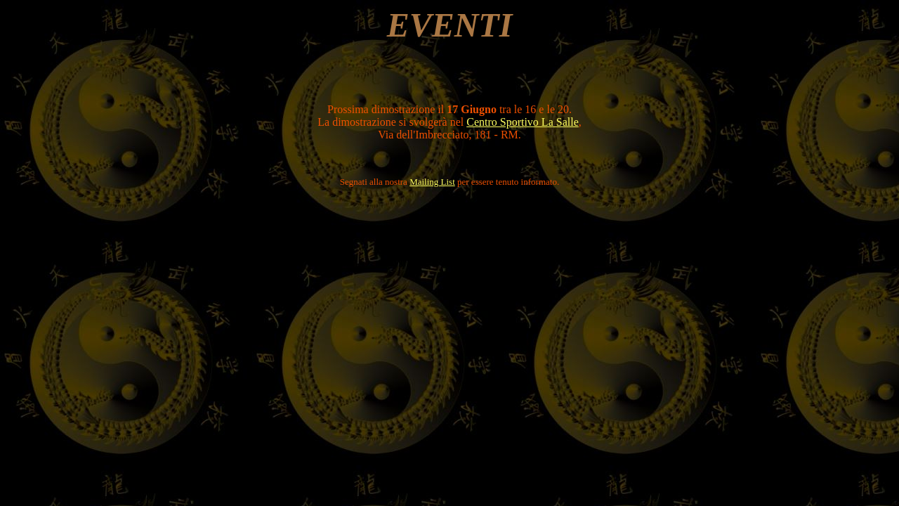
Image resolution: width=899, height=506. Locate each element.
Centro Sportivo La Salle (522, 122)
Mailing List (432, 181)
